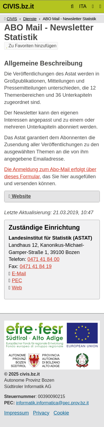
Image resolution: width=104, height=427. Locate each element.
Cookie (61, 413)
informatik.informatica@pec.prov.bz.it (52, 402)
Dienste (29, 18)
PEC (17, 280)
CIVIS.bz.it (18, 6)
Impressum (16, 413)
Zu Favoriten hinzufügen (31, 45)
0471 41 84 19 (36, 266)
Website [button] (20, 196)
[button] (72, 6)
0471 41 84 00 (43, 259)
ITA (83, 6)
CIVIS (12, 18)
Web (17, 287)
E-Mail (19, 273)
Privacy (41, 413)
